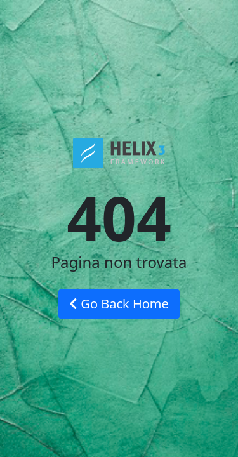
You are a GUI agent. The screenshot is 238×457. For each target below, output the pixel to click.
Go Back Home (119, 303)
